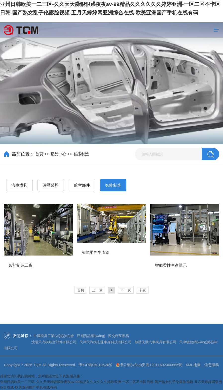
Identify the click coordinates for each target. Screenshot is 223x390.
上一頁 (97, 290)
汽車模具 (19, 185)
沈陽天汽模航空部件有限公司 (53, 342)
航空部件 (82, 185)
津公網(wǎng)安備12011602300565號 (150, 365)
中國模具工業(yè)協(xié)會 (54, 336)
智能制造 (81, 154)
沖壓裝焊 (51, 185)
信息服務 (211, 365)
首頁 (39, 154)
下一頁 (125, 290)
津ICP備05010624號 (95, 365)
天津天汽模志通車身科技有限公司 (105, 342)
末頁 (142, 290)
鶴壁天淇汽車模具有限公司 (155, 342)
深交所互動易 (118, 336)
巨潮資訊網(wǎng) (91, 336)
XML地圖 (193, 365)
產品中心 (58, 154)
